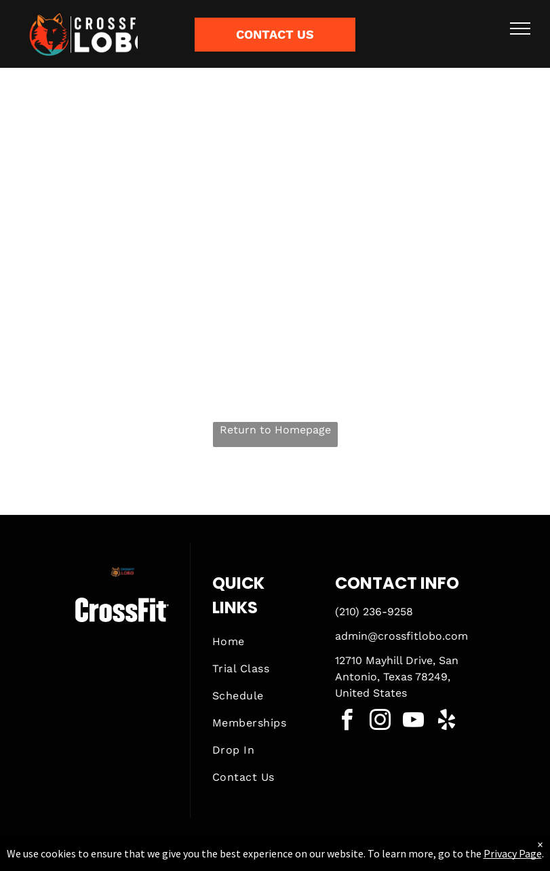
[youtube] (413, 722)
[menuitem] (262, 641)
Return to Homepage (275, 429)
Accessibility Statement (302, 858)
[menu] (520, 28)
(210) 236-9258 (374, 611)
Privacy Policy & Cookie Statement (191, 858)
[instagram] (380, 722)
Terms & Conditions (386, 858)
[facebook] (347, 722)
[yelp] (447, 722)
